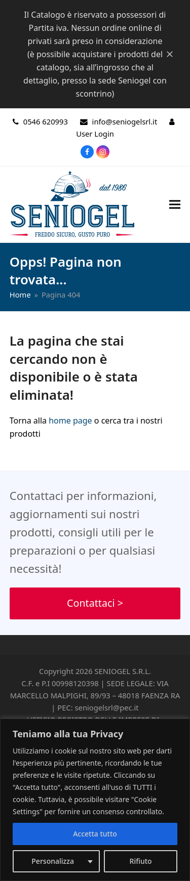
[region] (95, 800)
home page (70, 420)
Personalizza (52, 861)
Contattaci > (95, 603)
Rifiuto (141, 861)
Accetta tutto (95, 833)
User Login (95, 134)
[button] (174, 204)
